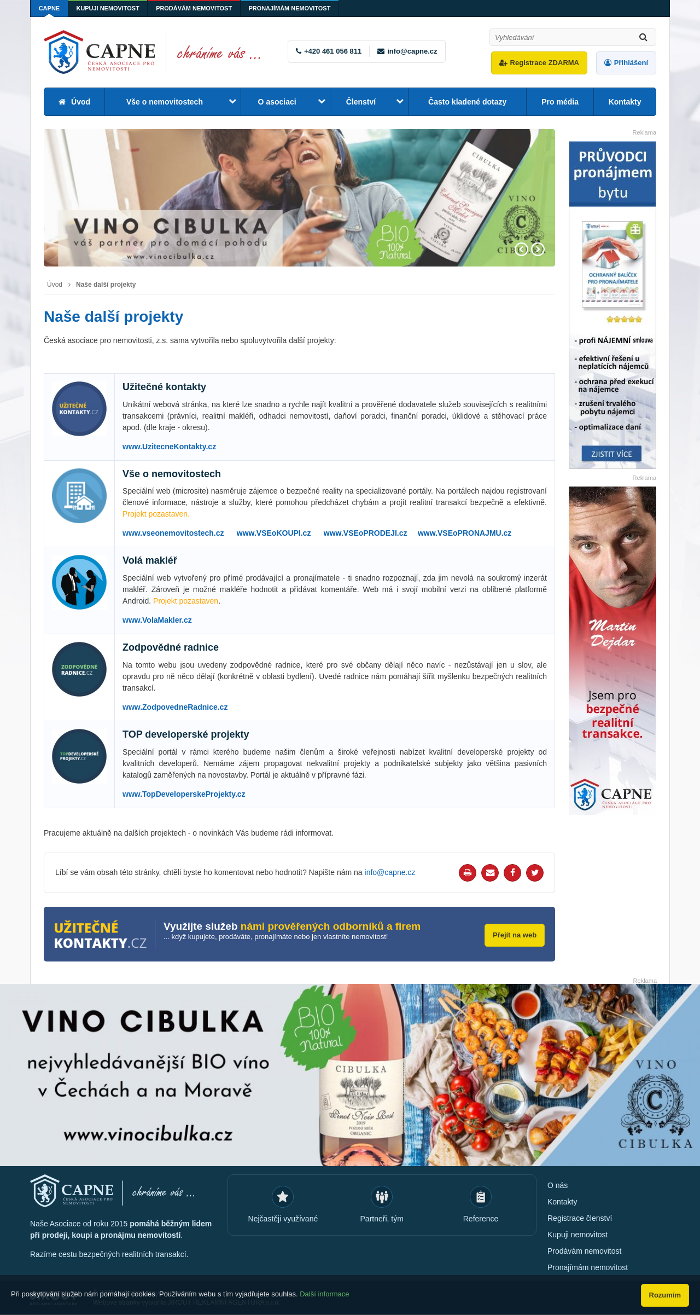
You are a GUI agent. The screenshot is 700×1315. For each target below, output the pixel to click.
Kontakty (625, 101)
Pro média (560, 101)
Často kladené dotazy (467, 101)
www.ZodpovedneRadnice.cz (175, 707)
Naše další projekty (106, 284)
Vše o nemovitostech (164, 101)
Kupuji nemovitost (109, 8)
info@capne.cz (412, 51)
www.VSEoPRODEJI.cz (365, 533)
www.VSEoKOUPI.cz (274, 533)
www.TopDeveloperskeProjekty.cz (184, 794)
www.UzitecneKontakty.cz (169, 446)
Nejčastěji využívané (283, 1218)
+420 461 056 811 (332, 51)
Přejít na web (514, 934)
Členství (361, 101)
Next (538, 249)
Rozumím (665, 1295)
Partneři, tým (382, 1218)
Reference (481, 1218)
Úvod (80, 101)
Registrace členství (579, 1218)
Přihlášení (631, 63)
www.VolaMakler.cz (157, 620)
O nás (557, 1185)
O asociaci (277, 101)
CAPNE (49, 8)
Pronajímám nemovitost (291, 8)
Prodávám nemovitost (195, 8)
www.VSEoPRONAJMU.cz (464, 533)
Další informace (324, 1294)
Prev (521, 249)
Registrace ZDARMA (544, 63)
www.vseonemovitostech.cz (173, 533)
